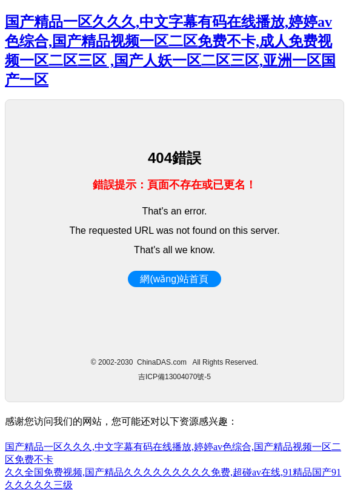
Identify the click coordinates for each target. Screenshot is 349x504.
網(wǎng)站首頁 (174, 279)
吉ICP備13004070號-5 (174, 377)
